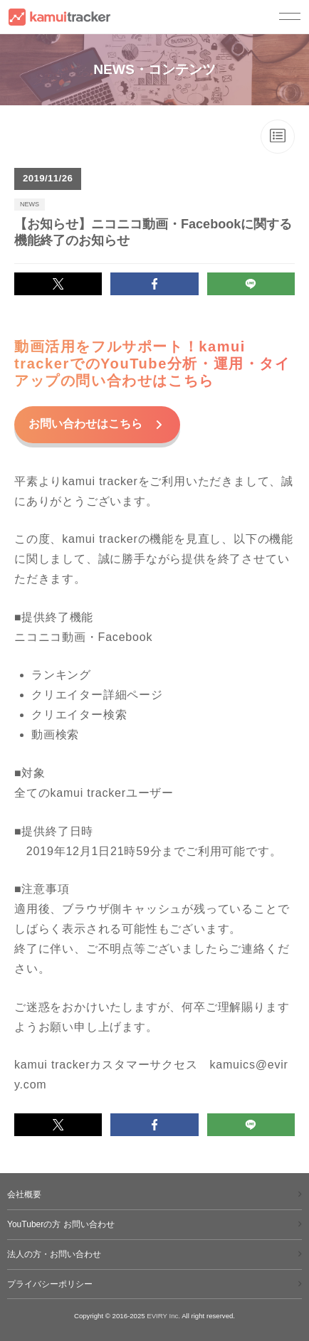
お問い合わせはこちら (86, 424)
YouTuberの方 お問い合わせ (61, 1224)
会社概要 (24, 1194)
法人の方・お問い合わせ (54, 1254)
